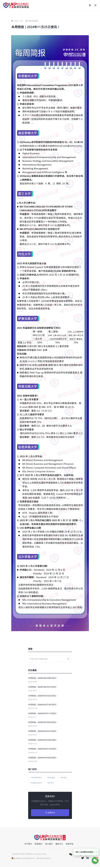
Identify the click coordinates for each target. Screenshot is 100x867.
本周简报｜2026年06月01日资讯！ (43, 687)
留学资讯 (63, 777)
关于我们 (28, 843)
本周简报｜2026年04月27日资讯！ (43, 731)
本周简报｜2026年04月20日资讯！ (43, 740)
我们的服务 (51, 777)
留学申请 (50, 783)
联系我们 (38, 843)
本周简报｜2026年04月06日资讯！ (43, 757)
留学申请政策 (33, 21)
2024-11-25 (18, 21)
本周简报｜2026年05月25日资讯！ (43, 695)
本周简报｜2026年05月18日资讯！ (43, 704)
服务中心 (59, 843)
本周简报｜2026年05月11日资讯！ (43, 713)
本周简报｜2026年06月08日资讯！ (43, 678)
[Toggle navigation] (95, 5)
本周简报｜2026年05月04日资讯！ (43, 722)
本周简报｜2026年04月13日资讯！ (43, 748)
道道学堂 (69, 843)
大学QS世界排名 (36, 777)
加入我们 (49, 843)
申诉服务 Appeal (36, 783)
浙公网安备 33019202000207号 (22, 858)
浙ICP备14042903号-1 (44, 858)
